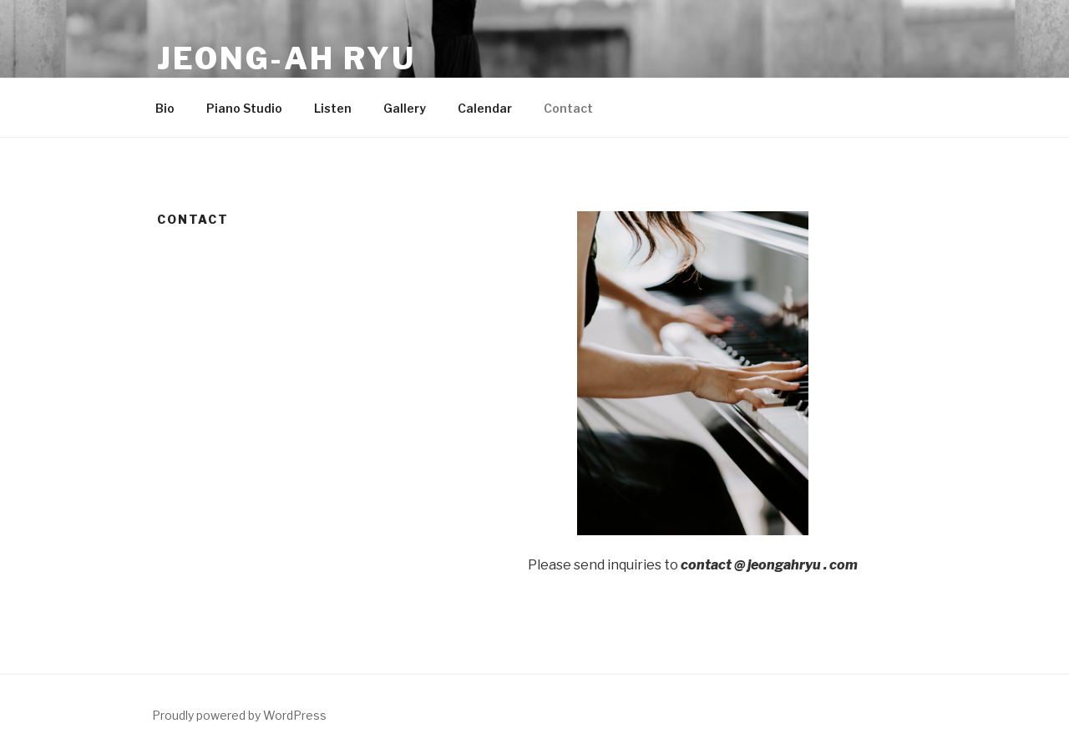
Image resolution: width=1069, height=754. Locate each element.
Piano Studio (244, 108)
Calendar (485, 108)
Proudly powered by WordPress (239, 715)
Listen (333, 108)
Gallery (404, 108)
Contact (568, 108)
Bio (165, 108)
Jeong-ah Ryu (286, 58)
